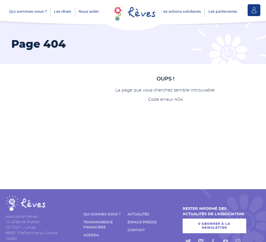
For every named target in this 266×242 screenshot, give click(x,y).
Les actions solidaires (181, 12)
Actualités (138, 214)
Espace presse (142, 222)
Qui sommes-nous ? (28, 12)
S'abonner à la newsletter (214, 225)
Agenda (91, 235)
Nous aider (89, 12)
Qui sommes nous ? (102, 214)
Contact (136, 230)
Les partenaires (222, 12)
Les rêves (62, 12)
